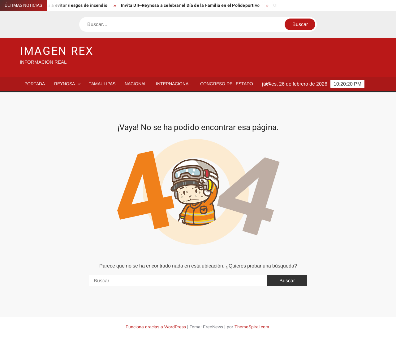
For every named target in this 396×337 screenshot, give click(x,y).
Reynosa (64, 83)
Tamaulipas (102, 83)
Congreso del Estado (226, 83)
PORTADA (34, 83)
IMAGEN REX (57, 51)
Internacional (173, 83)
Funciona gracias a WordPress (156, 326)
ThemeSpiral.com (252, 326)
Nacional (136, 83)
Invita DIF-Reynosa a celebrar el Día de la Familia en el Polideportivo (192, 5)
